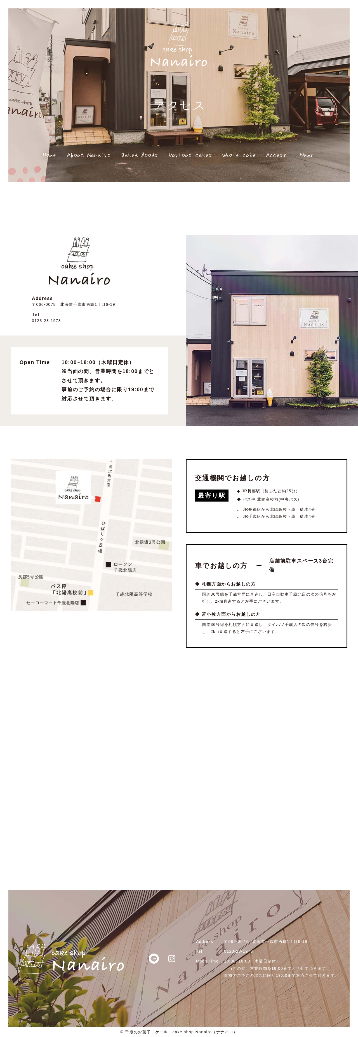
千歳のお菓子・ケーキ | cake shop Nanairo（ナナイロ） (181, 1032)
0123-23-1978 (46, 320)
